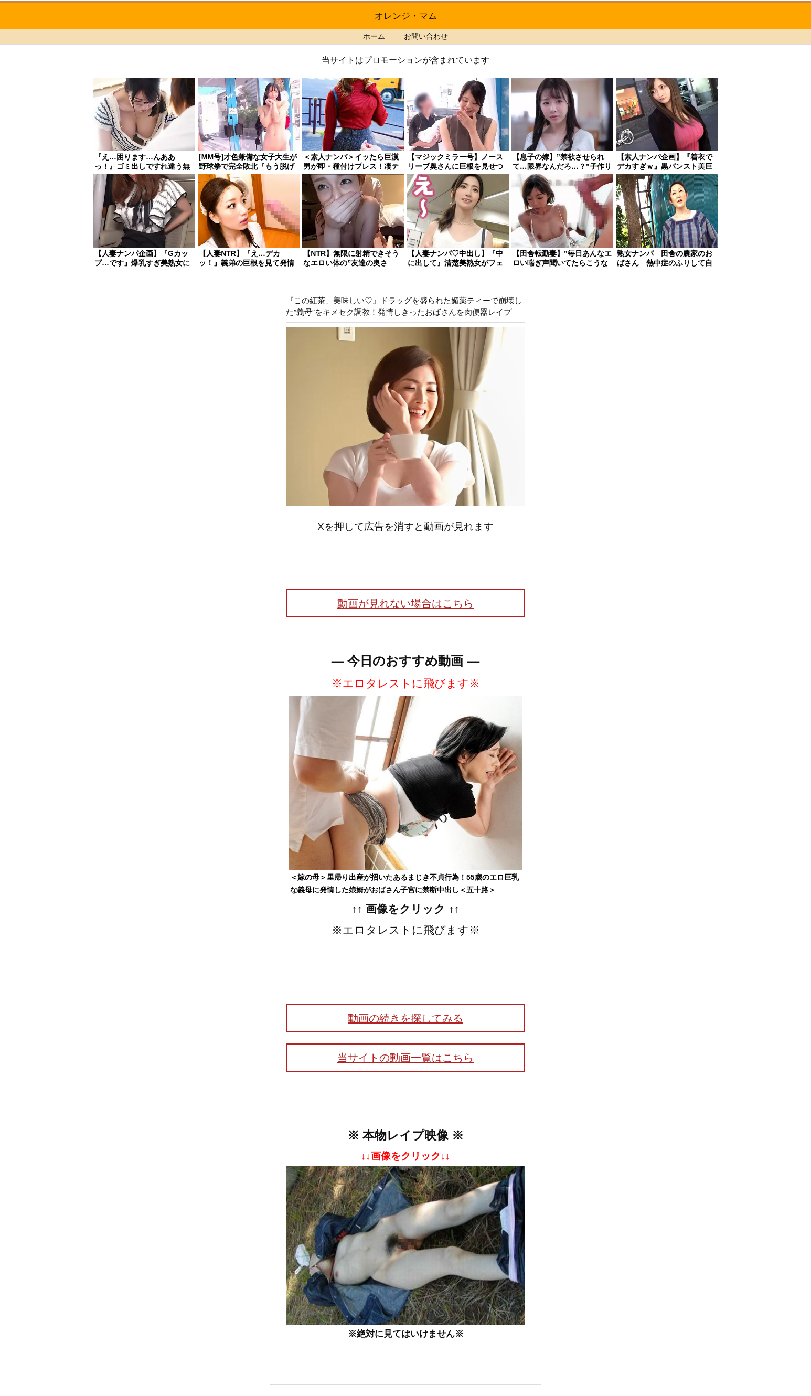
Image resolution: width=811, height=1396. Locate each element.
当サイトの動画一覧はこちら (405, 1057)
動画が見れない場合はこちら (405, 603)
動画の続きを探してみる (405, 1018)
